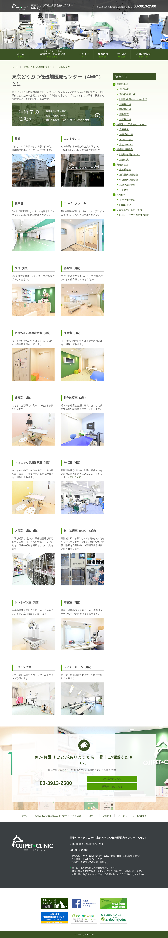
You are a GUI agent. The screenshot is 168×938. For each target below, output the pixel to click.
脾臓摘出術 (125, 119)
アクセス (122, 816)
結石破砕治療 (126, 134)
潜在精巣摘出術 (127, 94)
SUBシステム (126, 139)
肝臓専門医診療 (124, 149)
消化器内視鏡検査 (128, 174)
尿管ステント (126, 144)
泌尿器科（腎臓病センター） (131, 124)
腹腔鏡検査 (125, 169)
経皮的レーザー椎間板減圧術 (134, 215)
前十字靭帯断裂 (127, 200)
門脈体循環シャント (129, 154)
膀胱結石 (124, 114)
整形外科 (121, 194)
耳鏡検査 (124, 190)
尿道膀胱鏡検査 (127, 184)
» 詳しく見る (74, 477)
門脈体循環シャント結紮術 (133, 99)
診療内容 (107, 816)
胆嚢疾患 (124, 159)
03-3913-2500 (56, 783)
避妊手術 (124, 89)
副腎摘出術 (125, 109)
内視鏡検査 (122, 164)
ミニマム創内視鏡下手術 (129, 210)
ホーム (25, 816)
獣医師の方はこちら (112, 788)
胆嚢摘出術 (125, 104)
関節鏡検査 (125, 205)
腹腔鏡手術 (122, 84)
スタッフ (92, 816)
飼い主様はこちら (112, 779)
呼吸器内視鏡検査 (128, 179)
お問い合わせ (139, 816)
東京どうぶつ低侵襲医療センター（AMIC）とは (58, 816)
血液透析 (124, 129)
